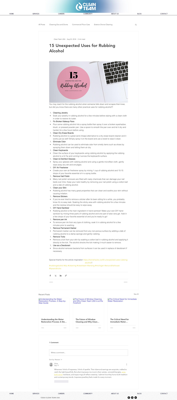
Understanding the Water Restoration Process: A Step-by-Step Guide (54, 320)
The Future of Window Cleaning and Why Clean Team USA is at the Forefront (86, 320)
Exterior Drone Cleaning (103, 24)
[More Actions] (126, 364)
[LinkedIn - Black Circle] (135, 397)
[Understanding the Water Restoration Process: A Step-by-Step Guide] (54, 306)
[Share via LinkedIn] (61, 276)
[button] (136, 24)
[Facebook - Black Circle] (129, 397)
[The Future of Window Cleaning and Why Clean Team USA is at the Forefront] (88, 306)
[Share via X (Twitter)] (55, 276)
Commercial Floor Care (81, 24)
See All (136, 294)
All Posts (42, 24)
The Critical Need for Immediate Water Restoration (119, 320)
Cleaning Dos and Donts (58, 24)
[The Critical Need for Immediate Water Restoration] (123, 306)
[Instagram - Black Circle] (132, 397)
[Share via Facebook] (50, 276)
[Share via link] (66, 276)
